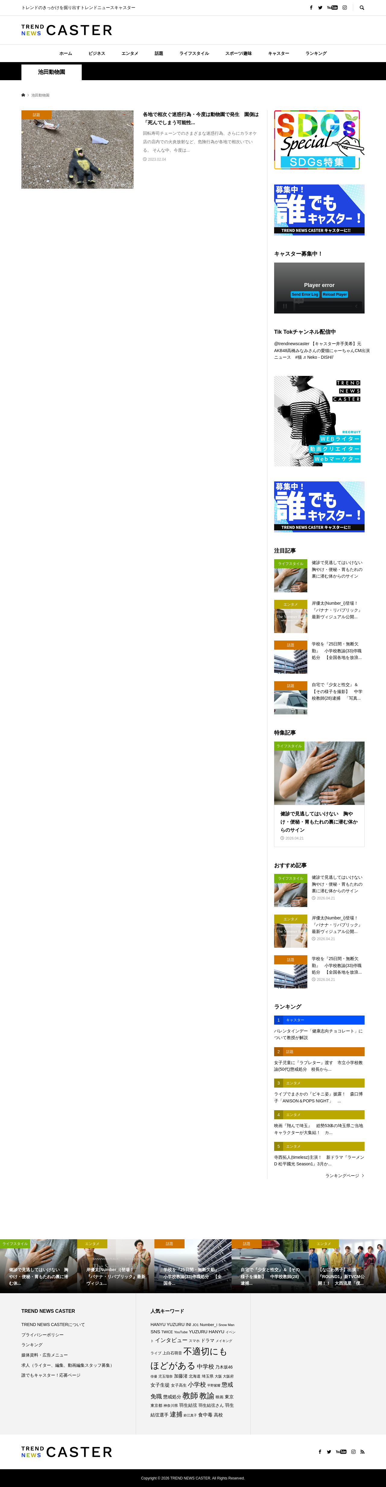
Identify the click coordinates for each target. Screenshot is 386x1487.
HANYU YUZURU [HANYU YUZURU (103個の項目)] (167, 1324)
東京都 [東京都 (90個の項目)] (156, 1405)
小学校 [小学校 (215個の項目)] (197, 1384)
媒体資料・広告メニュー (44, 1355)
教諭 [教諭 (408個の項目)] (206, 1396)
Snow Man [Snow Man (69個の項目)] (226, 1325)
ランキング (316, 53)
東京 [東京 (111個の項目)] (229, 1396)
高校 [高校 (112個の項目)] (218, 1415)
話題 (159, 53)
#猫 (298, 357)
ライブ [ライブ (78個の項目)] (155, 1353)
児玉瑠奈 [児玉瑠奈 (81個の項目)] (165, 1376)
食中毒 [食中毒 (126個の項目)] (205, 1414)
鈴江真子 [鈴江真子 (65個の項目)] (190, 1415)
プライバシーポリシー (42, 1334)
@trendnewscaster (291, 343)
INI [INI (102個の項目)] (188, 1324)
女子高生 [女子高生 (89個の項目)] (179, 1385)
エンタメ (130, 53)
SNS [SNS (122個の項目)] (155, 1331)
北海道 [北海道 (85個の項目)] (195, 1376)
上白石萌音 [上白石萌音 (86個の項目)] (172, 1353)
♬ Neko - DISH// (318, 357)
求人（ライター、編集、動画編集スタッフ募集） (67, 1365)
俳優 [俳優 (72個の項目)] (153, 1376)
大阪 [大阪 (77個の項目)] (218, 1376)
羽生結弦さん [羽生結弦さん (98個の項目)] (211, 1405)
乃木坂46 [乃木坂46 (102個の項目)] (224, 1367)
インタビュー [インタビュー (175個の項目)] (171, 1340)
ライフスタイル (194, 53)
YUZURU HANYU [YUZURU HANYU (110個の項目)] (206, 1331)
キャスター (278, 53)
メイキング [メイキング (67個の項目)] (224, 1341)
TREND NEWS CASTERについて (53, 1324)
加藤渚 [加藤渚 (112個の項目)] (181, 1376)
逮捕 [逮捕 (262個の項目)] (176, 1414)
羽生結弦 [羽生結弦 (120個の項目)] (188, 1405)
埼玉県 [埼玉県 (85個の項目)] (208, 1376)
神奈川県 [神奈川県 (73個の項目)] (170, 1405)
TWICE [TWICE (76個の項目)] (167, 1332)
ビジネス (96, 53)
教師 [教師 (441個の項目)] (190, 1395)
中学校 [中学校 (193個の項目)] (205, 1366)
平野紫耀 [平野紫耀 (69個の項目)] (213, 1385)
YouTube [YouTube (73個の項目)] (181, 1332)
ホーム (65, 53)
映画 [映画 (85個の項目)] (219, 1397)
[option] (38, 1266)
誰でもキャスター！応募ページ (51, 1375)
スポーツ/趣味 (238, 53)
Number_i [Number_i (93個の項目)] (208, 1324)
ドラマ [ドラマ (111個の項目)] (207, 1340)
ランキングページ (342, 1175)
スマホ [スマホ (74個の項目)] (194, 1341)
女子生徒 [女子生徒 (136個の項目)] (160, 1385)
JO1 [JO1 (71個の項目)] (195, 1325)
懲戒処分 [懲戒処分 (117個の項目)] (172, 1396)
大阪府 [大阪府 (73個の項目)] (228, 1376)
